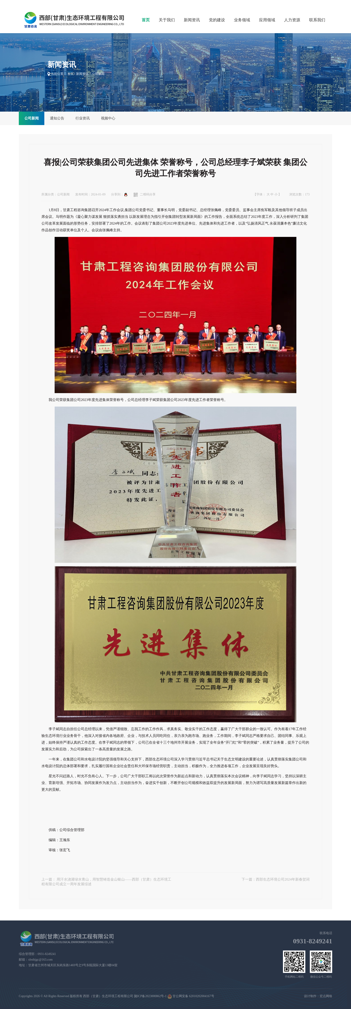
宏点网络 (326, 996)
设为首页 (305, 3)
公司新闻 (31, 118)
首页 (146, 20)
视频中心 (108, 118)
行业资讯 (82, 118)
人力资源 (292, 20)
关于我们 (167, 20)
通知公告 (57, 118)
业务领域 (242, 20)
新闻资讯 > (83, 74)
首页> (71, 74)
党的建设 (217, 20)
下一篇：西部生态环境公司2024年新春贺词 (276, 879)
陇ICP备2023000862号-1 (150, 996)
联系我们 (317, 20)
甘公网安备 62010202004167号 (190, 996)
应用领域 (267, 20)
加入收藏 (322, 3)
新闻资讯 (192, 20)
